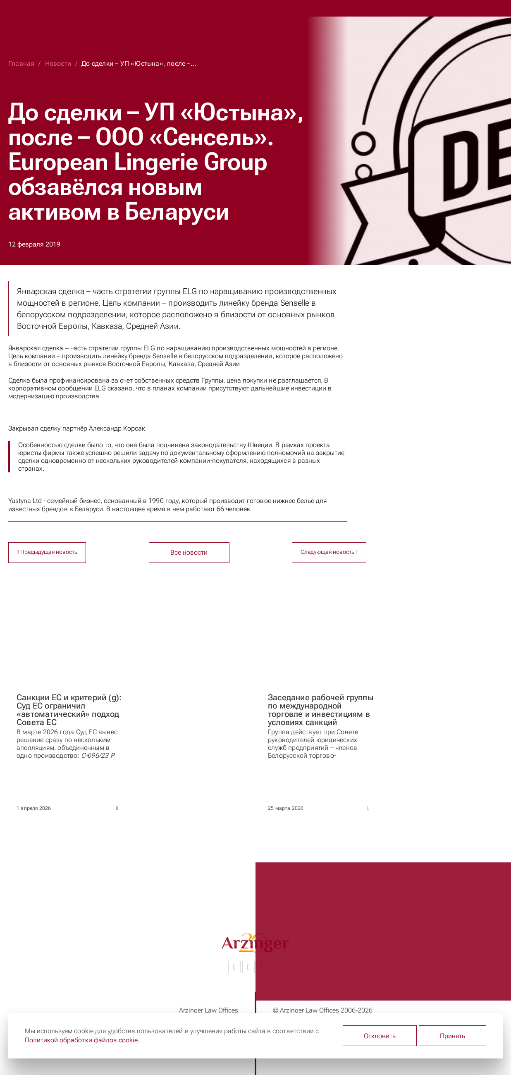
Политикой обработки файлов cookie (81, 1040)
